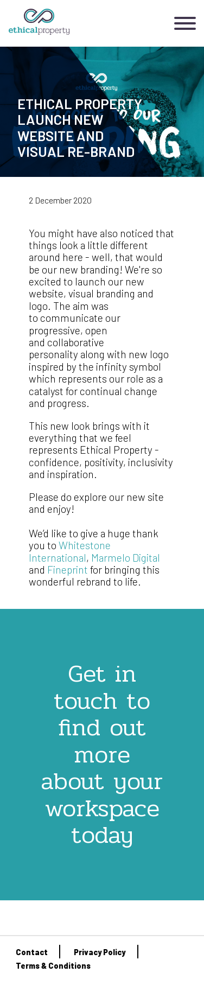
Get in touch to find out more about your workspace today (102, 754)
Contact (32, 952)
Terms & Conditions (53, 965)
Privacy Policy (99, 952)
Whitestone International (70, 551)
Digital (145, 557)
